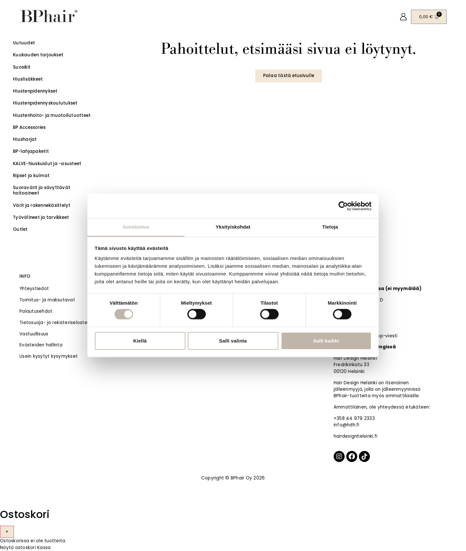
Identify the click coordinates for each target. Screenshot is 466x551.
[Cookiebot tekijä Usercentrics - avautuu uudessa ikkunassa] (343, 206)
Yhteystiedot (34, 289)
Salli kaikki (326, 340)
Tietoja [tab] (330, 227)
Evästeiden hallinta (40, 345)
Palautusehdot (35, 311)
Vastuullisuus (33, 334)
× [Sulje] (7, 532)
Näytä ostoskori (18, 548)
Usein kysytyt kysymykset (48, 356)
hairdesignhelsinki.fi (355, 436)
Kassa (43, 548)
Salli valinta (233, 340)
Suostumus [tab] (136, 227)
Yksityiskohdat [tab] (233, 227)
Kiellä (140, 340)
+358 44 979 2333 (354, 418)
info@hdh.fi (347, 425)
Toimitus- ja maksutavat (47, 300)
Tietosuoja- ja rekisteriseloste (53, 323)
